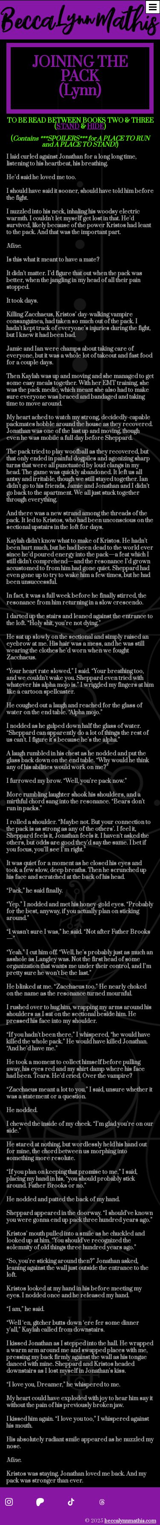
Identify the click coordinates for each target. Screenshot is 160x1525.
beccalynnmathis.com (130, 1521)
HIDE (95, 127)
